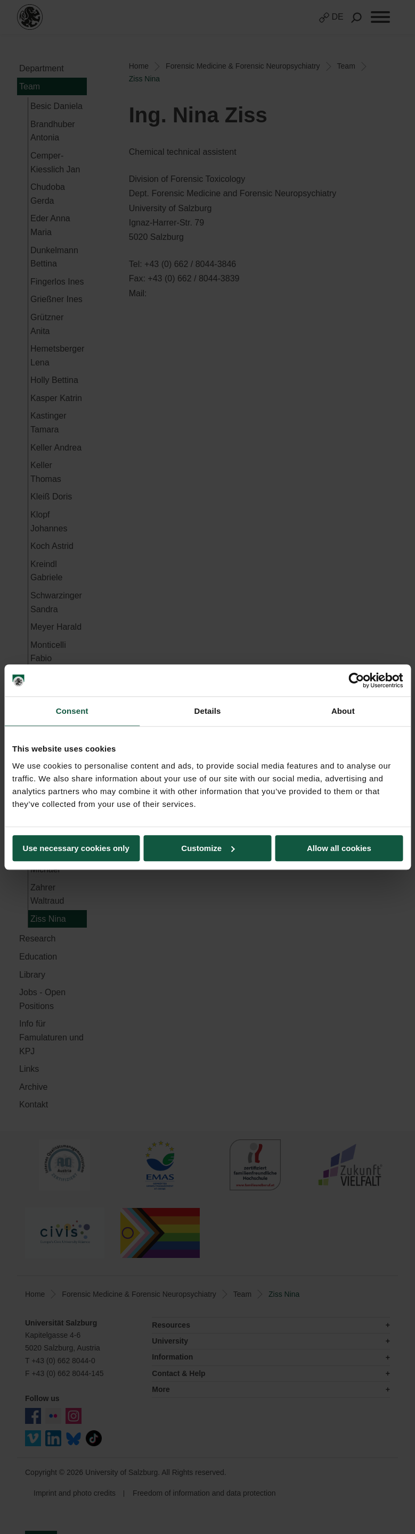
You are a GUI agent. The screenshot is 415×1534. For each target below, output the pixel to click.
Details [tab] (207, 710)
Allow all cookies (339, 848)
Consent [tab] (72, 710)
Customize (207, 848)
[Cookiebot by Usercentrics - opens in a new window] (356, 680)
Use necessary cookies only (76, 848)
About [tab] (343, 710)
